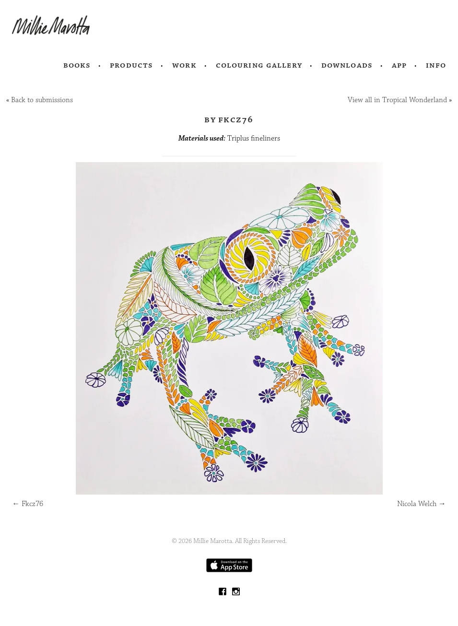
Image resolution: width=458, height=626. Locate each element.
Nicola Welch (421, 503)
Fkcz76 (27, 503)
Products (131, 65)
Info (436, 65)
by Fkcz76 (228, 119)
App (399, 65)
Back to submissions (42, 100)
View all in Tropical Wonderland (397, 100)
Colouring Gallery (259, 65)
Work (184, 65)
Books (77, 65)
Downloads (347, 65)
